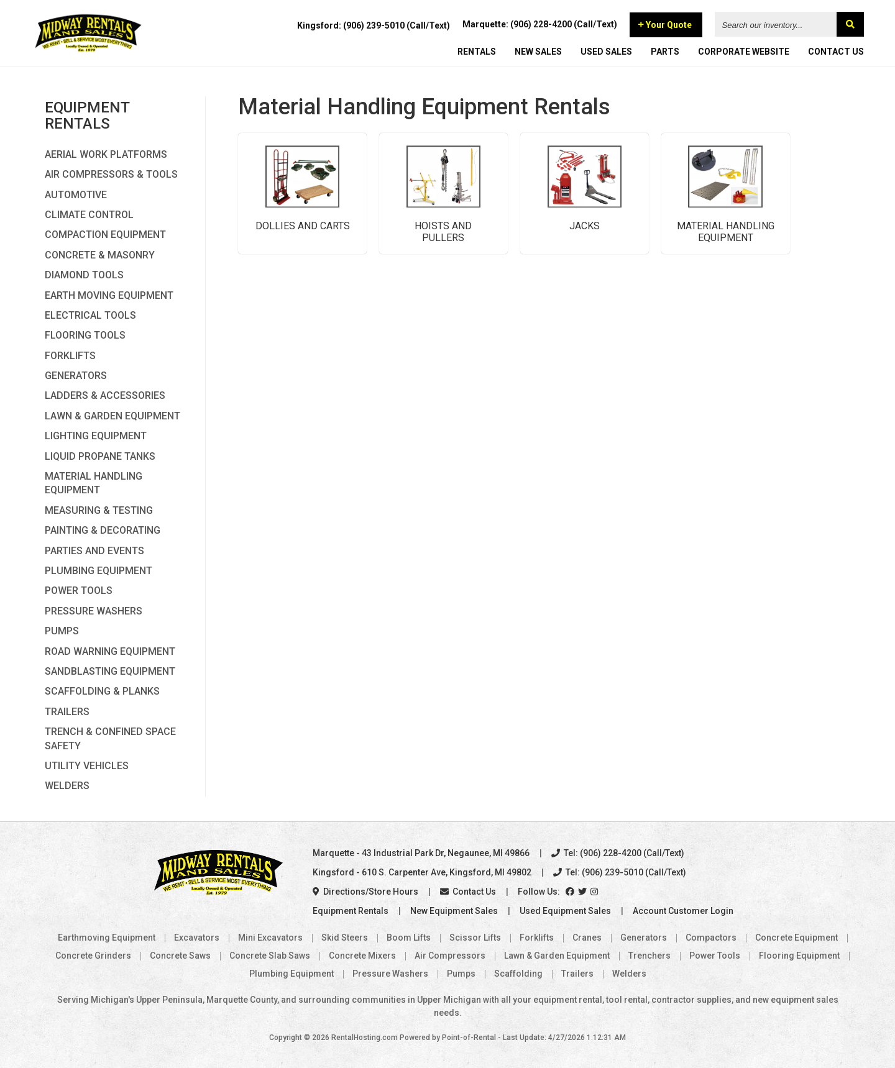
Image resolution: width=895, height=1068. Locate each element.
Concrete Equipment (796, 937)
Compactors (711, 937)
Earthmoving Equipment (106, 937)
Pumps (62, 631)
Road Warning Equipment (110, 651)
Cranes (587, 937)
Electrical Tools (90, 315)
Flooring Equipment (799, 955)
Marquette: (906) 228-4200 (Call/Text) (539, 25)
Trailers (67, 712)
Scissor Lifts (475, 937)
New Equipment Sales (454, 911)
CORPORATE (743, 53)
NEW (538, 53)
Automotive (76, 195)
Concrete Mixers (362, 955)
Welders (67, 786)
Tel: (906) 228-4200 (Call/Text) (617, 853)
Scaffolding (518, 973)
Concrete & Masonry (100, 255)
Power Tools (78, 590)
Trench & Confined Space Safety (110, 738)
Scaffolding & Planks (102, 691)
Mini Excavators (270, 937)
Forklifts (70, 356)
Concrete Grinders (93, 955)
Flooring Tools (85, 335)
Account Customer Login (683, 911)
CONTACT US (836, 53)
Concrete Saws (180, 955)
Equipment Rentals (350, 911)
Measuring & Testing (99, 510)
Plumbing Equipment (98, 571)
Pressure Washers (93, 611)
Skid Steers (344, 937)
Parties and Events (94, 551)
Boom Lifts (409, 937)
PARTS (665, 53)
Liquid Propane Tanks (100, 456)
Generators (76, 375)
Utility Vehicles (87, 766)
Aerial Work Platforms (106, 154)
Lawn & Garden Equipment (112, 416)
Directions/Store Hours (365, 892)
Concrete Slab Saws (269, 955)
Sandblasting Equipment (110, 671)
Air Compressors (450, 955)
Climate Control (89, 215)
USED (606, 53)
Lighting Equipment (96, 436)
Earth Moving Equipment (109, 295)
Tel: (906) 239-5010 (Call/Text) (619, 872)
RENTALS (476, 53)
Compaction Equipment (105, 234)
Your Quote (665, 26)
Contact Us (468, 892)
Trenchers (649, 955)
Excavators (196, 937)
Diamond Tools (84, 275)
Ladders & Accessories (105, 395)
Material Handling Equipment (93, 483)
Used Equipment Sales (565, 911)
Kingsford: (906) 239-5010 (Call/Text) (373, 27)
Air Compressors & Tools (111, 174)
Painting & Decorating (102, 530)
